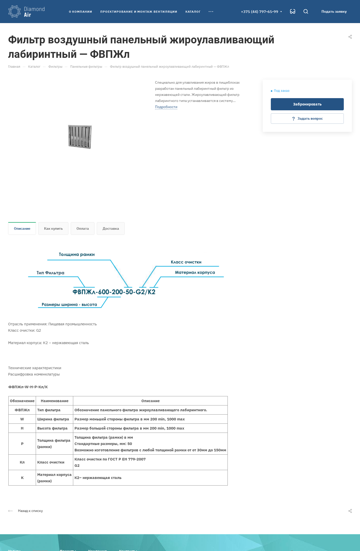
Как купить (53, 228)
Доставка (111, 228)
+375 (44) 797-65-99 (259, 11)
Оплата (83, 228)
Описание (22, 228)
